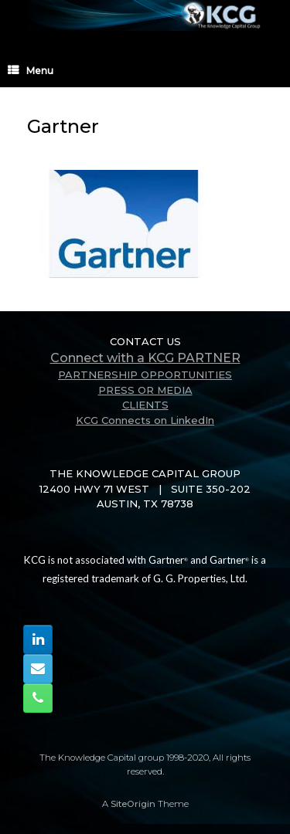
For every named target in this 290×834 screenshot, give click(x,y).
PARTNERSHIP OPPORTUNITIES (145, 374)
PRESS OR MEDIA (145, 390)
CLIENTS (145, 404)
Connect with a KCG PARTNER (145, 358)
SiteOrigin (133, 803)
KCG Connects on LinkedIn (145, 420)
